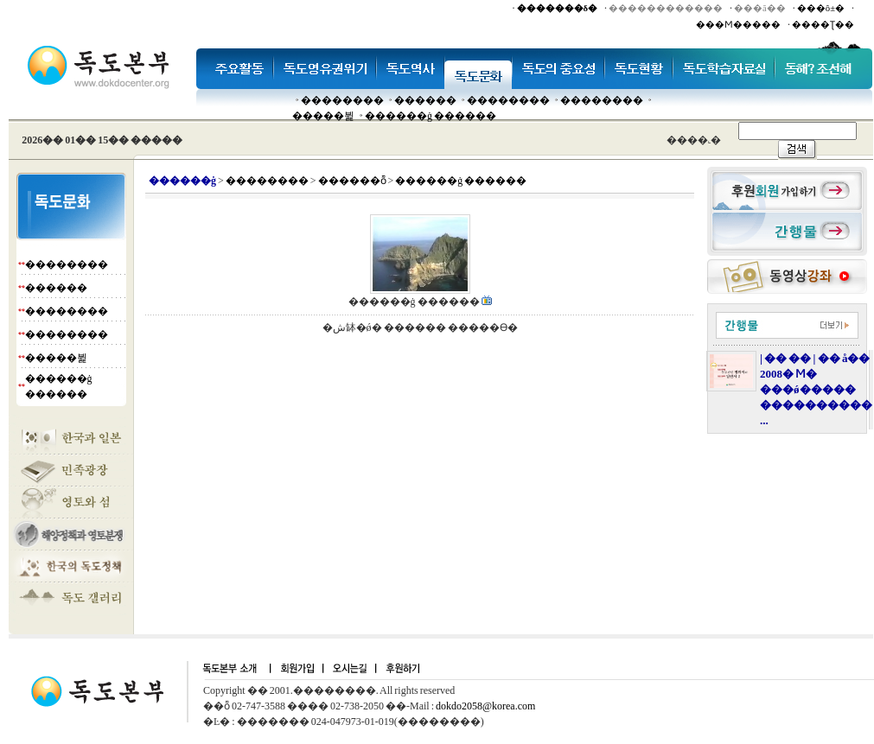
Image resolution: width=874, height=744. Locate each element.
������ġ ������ (430, 116)
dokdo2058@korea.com (485, 706)
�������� (342, 100)
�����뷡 (323, 116)
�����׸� (425, 100)
